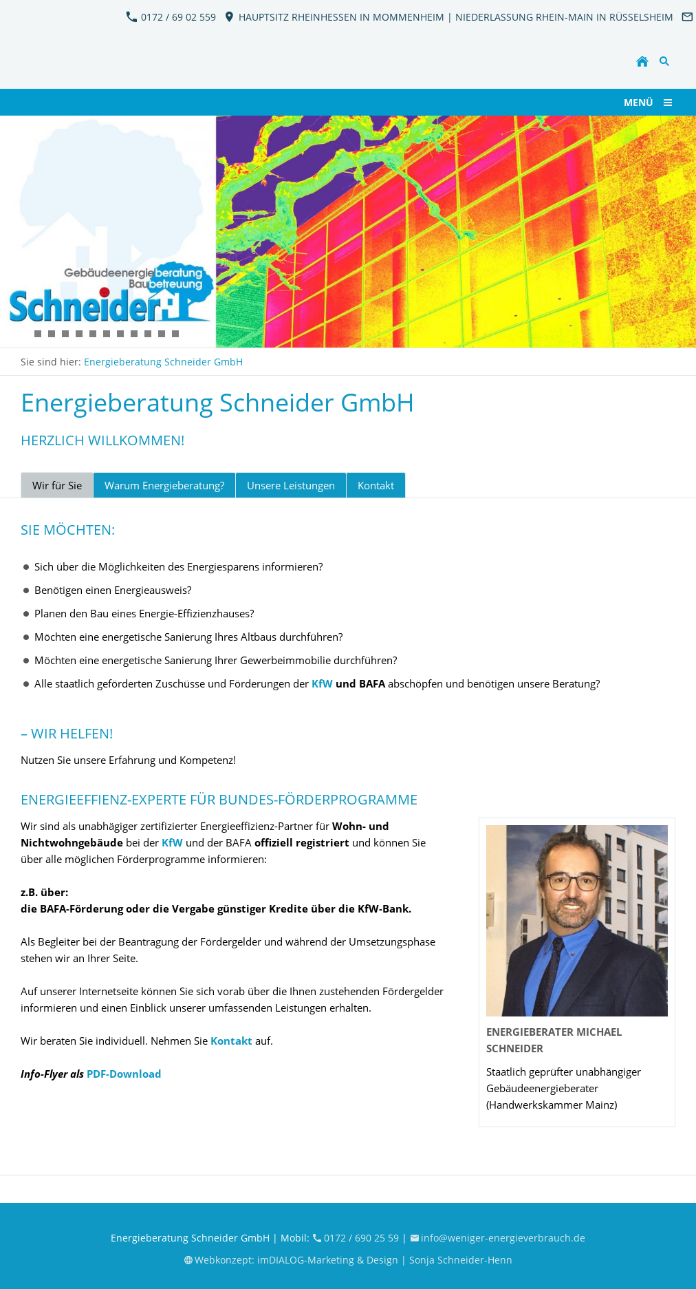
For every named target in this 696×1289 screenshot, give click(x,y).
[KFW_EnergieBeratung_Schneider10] (161, 334)
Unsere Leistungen (291, 485)
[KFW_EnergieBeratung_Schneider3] (93, 334)
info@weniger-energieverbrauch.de (498, 1237)
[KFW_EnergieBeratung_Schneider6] (51, 334)
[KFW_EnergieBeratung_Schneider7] (38, 334)
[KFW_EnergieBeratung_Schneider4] (120, 334)
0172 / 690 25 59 (357, 1237)
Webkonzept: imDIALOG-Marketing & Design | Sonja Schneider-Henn (348, 1259)
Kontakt (376, 485)
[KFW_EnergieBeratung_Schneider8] (134, 334)
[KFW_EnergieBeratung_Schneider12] (79, 334)
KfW (322, 683)
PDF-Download (124, 1073)
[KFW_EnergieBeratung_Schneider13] (175, 334)
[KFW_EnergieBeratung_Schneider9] (148, 334)
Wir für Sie (57, 485)
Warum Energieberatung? (164, 485)
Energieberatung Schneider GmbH (163, 361)
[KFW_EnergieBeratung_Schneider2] (24, 334)
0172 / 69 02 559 (171, 16)
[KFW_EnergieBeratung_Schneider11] (65, 334)
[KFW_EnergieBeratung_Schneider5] (106, 334)
